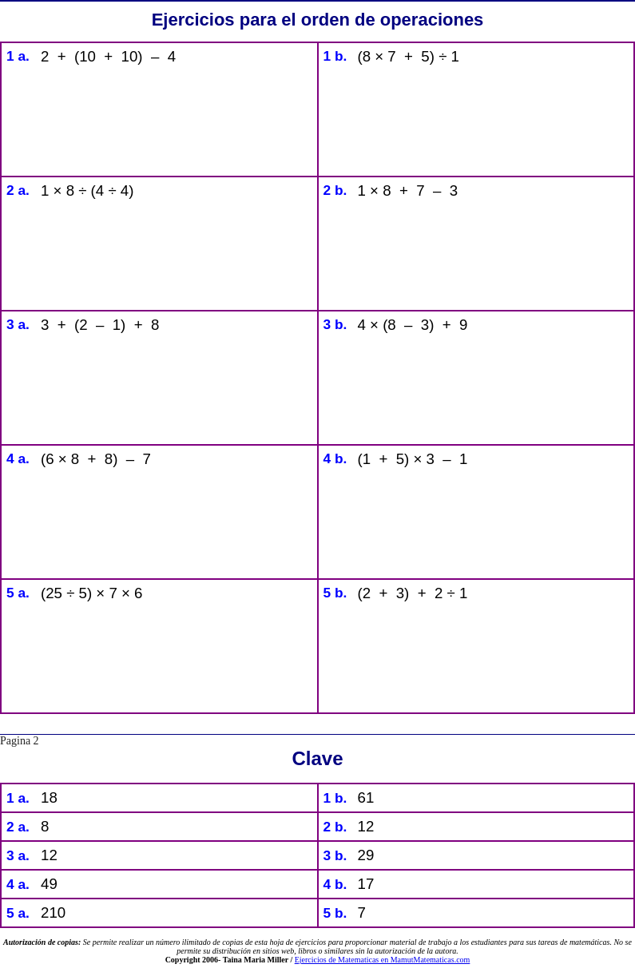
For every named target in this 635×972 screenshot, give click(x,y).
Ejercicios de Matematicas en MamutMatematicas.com (382, 959)
